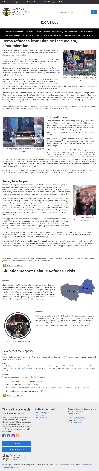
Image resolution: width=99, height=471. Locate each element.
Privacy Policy (75, 465)
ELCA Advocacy (57, 32)
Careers (38, 419)
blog (36, 384)
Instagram (85, 388)
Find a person (40, 415)
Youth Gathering (49, 2)
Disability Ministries (43, 32)
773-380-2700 (78, 420)
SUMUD (90, 35)
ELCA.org (6, 2)
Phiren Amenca (53, 70)
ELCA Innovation (71, 32)
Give (36, 422)
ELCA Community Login (16, 449)
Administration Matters (14, 32)
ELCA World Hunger (13, 35)
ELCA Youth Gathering (44, 35)
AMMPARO (29, 32)
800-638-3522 (80, 418)
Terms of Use (87, 465)
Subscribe (17, 443)
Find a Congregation (42, 413)
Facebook (36, 388)
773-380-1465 (76, 422)
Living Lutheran (18, 2)
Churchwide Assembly (33, 2)
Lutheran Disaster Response (74, 35)
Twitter (59, 388)
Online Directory (41, 417)
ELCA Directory (62, 2)
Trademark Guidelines (10, 467)
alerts (43, 381)
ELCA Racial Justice (86, 32)
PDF (41, 391)
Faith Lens (57, 35)
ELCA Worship (28, 35)
